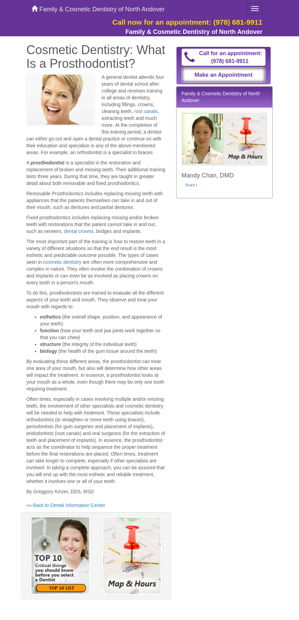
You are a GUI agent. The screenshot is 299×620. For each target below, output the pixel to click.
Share (190, 185)
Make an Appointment (223, 75)
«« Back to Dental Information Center (65, 505)
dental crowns (78, 231)
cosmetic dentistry (62, 262)
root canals (145, 111)
